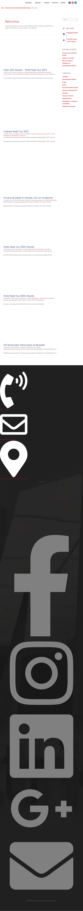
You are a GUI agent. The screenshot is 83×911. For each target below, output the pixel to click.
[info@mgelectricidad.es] (13, 437)
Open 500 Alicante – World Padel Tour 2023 (25, 69)
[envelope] (70, 35)
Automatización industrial (69, 79)
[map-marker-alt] (70, 40)
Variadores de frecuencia (68, 106)
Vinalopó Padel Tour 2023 (16, 131)
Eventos (14, 72)
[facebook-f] (69, 3)
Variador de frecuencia (68, 58)
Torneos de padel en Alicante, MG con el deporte (28, 197)
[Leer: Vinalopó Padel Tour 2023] (30, 108)
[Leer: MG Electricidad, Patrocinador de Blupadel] (30, 328)
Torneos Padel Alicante (30, 72)
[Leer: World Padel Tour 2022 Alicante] (30, 230)
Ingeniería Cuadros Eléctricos (69, 90)
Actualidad (16, 133)
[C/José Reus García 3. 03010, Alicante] (13, 476)
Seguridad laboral (66, 98)
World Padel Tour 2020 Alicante (18, 295)
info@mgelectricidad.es (8, 439)
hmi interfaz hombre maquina (70, 87)
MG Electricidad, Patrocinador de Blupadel (24, 344)
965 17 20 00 (5, 410)
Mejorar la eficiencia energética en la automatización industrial (69, 63)
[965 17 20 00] (13, 407)
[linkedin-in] (75, 3)
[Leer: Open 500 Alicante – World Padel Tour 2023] (30, 53)
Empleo (64, 82)
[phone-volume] (70, 29)
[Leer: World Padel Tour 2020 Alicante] (30, 279)
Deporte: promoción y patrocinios (41, 133)
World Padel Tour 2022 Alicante (18, 246)
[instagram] (72, 3)
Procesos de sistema (67, 95)
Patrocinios (20, 72)
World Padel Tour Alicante (44, 72)
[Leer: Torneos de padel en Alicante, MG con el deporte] (30, 173)
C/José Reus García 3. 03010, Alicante (13, 478)
